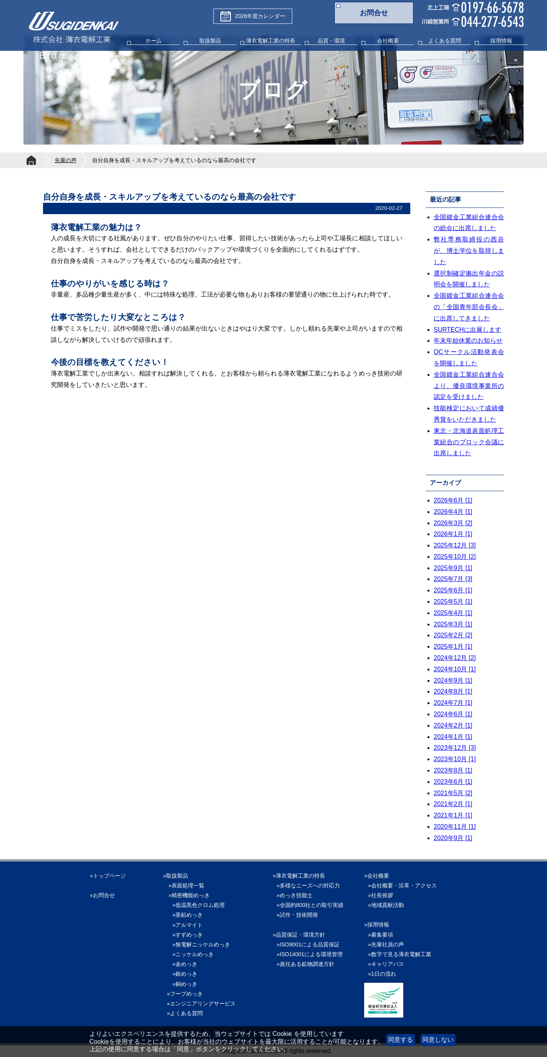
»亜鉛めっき (185, 915)
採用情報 (501, 41)
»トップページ (108, 876)
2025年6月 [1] (453, 590)
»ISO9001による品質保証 (308, 944)
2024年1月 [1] (453, 736)
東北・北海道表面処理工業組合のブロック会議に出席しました (469, 442)
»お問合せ (102, 895)
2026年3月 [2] (453, 523)
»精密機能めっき (189, 895)
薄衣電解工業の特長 (270, 41)
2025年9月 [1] (453, 568)
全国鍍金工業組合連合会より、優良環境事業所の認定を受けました (469, 386)
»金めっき (182, 964)
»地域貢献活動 (386, 905)
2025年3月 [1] (453, 624)
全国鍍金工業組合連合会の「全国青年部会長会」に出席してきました (469, 307)
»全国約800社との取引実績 (310, 905)
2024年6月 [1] (453, 714)
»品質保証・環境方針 (299, 935)
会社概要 (388, 41)
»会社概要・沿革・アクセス (402, 885)
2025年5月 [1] (453, 601)
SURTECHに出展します (467, 329)
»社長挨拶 (380, 895)
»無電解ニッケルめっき (198, 944)
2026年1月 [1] (453, 534)
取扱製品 (210, 41)
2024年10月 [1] (455, 669)
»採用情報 (376, 924)
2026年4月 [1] (453, 511)
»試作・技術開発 (297, 915)
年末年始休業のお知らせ (468, 340)
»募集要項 (380, 935)
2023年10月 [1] (455, 759)
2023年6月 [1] (453, 781)
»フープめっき (185, 994)
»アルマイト (185, 925)
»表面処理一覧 (186, 885)
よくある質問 (444, 41)
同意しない (438, 1039)
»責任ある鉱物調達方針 (305, 964)
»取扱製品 (175, 876)
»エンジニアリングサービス (201, 1003)
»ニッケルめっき (190, 954)
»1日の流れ (382, 974)
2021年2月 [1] (453, 804)
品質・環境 (331, 41)
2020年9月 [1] (453, 838)
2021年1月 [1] (453, 815)
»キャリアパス (386, 964)
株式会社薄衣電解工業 (74, 28)
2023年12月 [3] (455, 747)
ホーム (153, 41)
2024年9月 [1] (453, 680)
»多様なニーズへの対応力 (308, 885)
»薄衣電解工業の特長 (299, 876)
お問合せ (374, 13)
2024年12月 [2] (455, 658)
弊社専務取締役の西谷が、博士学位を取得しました (469, 250)
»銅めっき (182, 984)
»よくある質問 (185, 1013)
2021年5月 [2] (453, 793)
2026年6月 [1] (453, 500)
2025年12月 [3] (455, 545)
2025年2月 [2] (453, 635)
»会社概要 (376, 876)
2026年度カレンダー (252, 16)
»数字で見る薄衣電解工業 (399, 954)
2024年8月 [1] (453, 691)
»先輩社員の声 (386, 944)
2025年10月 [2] (455, 556)
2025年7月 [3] (453, 579)
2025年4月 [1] (453, 613)
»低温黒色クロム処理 (196, 905)
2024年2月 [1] (453, 725)
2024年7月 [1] (453, 702)
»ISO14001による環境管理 (310, 954)
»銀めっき (182, 974)
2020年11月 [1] (455, 826)
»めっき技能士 (295, 895)
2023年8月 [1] (453, 770)
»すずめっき (185, 935)
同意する (400, 1039)
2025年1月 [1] (453, 646)
